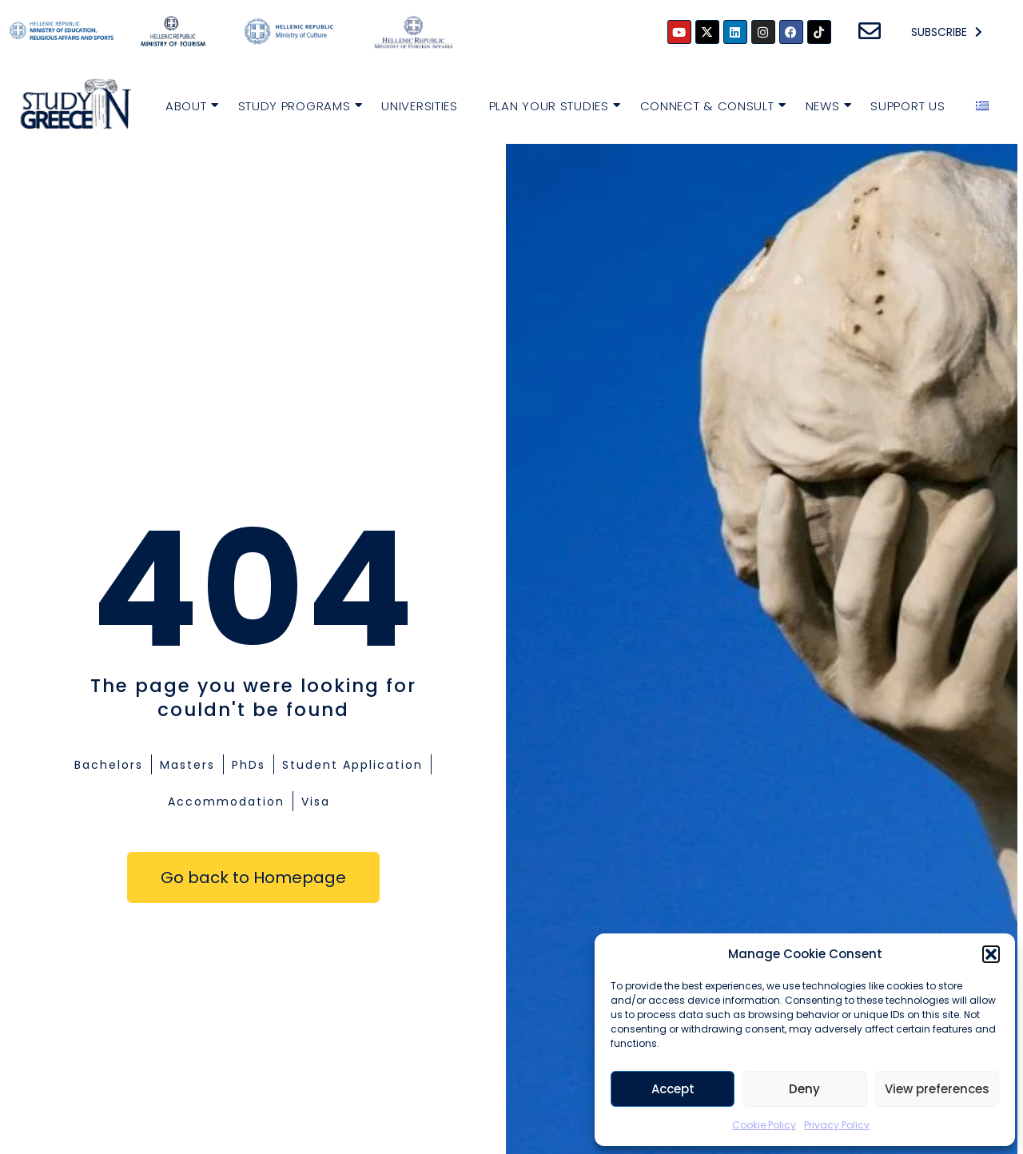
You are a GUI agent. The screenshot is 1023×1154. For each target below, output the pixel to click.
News (825, 104)
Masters (187, 765)
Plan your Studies (551, 104)
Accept (673, 1088)
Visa (315, 802)
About (188, 104)
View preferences (937, 1088)
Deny (804, 1088)
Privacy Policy (837, 1125)
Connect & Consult (709, 104)
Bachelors (108, 765)
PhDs (248, 765)
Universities (419, 105)
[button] (991, 954)
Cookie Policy (764, 1125)
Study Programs (296, 104)
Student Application (352, 765)
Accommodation (226, 802)
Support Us (907, 105)
